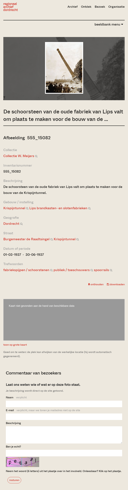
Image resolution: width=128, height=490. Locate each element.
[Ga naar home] (21, 7)
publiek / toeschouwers (72, 270)
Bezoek (100, 7)
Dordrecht (11, 223)
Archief (73, 7)
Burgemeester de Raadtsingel (26, 239)
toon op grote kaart (15, 345)
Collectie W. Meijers (18, 156)
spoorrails (101, 270)
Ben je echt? (13, 449)
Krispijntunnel (14, 208)
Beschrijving (13, 423)
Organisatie (116, 7)
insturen (14, 483)
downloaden (116, 284)
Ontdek (86, 7)
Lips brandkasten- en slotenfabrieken (58, 208)
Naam (16, 397)
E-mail (43, 410)
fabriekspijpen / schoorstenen (26, 270)
